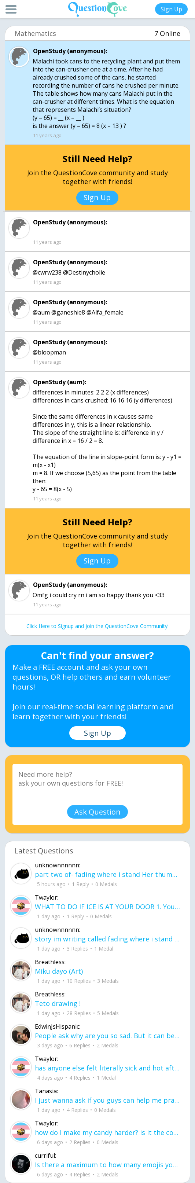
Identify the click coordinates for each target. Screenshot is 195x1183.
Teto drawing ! (58, 1003)
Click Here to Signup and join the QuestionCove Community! (97, 625)
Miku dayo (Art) (59, 971)
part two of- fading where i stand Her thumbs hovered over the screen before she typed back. (107, 874)
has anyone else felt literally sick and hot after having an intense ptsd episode (107, 1067)
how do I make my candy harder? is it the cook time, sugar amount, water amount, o (107, 1132)
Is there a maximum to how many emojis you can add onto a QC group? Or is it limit (107, 1164)
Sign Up (171, 9)
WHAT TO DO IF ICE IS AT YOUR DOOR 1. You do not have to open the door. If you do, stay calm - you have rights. (107, 906)
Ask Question (97, 812)
